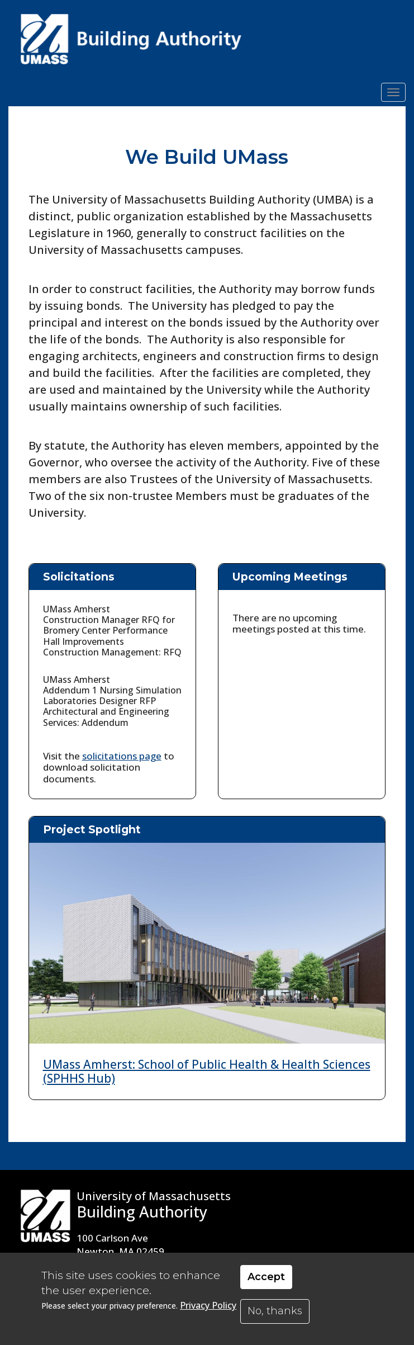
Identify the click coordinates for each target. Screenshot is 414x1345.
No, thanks (275, 1311)
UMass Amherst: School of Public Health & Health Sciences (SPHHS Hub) (206, 1071)
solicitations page (121, 755)
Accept (266, 1277)
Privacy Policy (208, 1305)
